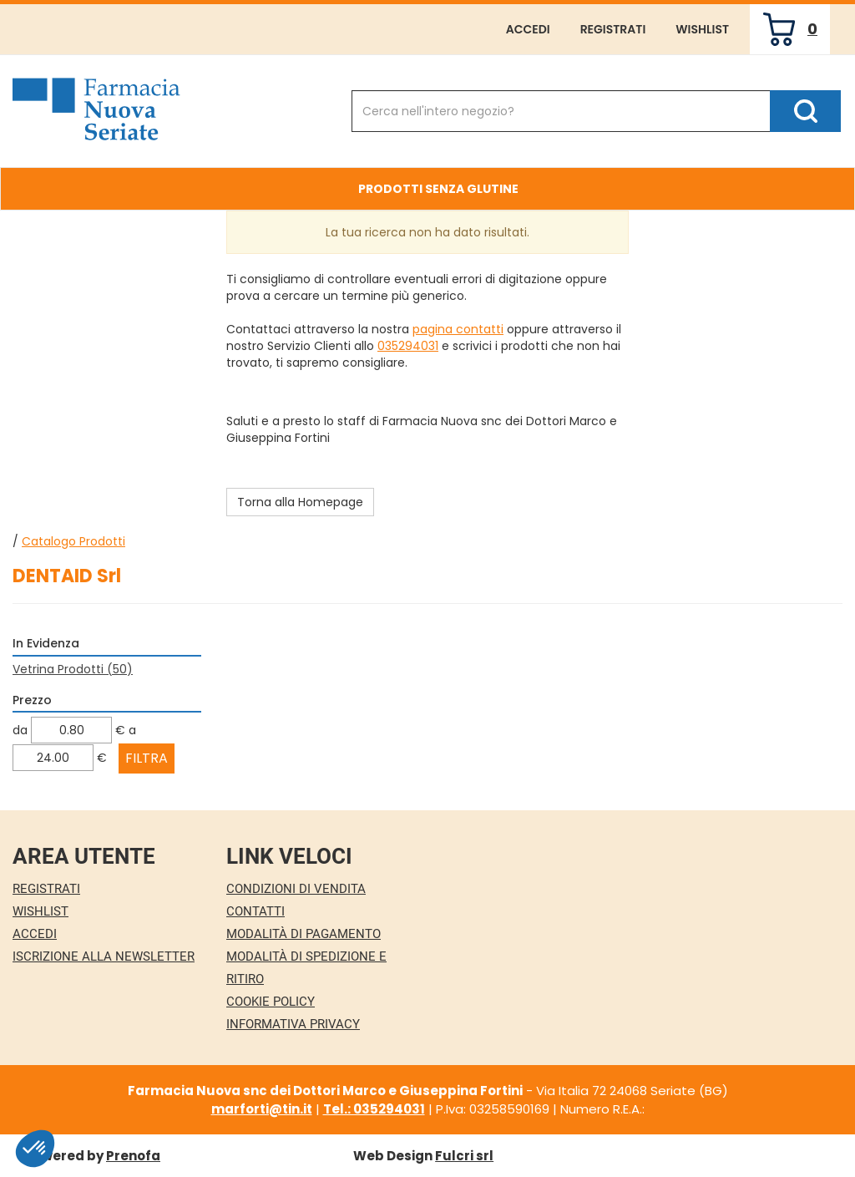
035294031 (407, 345)
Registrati (613, 29)
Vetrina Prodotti (73, 669)
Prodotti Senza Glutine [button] (438, 188)
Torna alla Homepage (300, 502)
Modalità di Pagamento (303, 933)
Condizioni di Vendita (296, 888)
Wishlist (702, 29)
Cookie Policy (270, 1001)
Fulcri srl (464, 1155)
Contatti (255, 911)
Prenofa (133, 1155)
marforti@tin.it (261, 1109)
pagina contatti (457, 329)
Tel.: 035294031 (374, 1109)
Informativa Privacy (293, 1024)
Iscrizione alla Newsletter (104, 956)
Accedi (528, 29)
